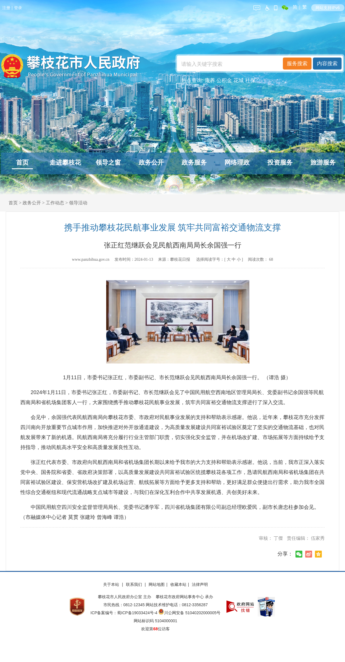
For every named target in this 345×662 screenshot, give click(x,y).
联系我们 (134, 584)
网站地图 (157, 584)
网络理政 (237, 162)
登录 (18, 7)
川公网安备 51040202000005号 (189, 612)
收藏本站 (178, 584)
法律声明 (200, 584)
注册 (6, 7)
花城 (238, 80)
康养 (210, 80)
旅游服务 (323, 162)
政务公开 (151, 162)
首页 (22, 162)
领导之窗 (108, 162)
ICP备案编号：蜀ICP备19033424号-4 (124, 612)
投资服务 (280, 162)
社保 (250, 80)
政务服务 (194, 162)
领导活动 (78, 202)
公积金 (224, 80)
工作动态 (55, 202)
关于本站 (111, 584)
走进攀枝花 (65, 162)
